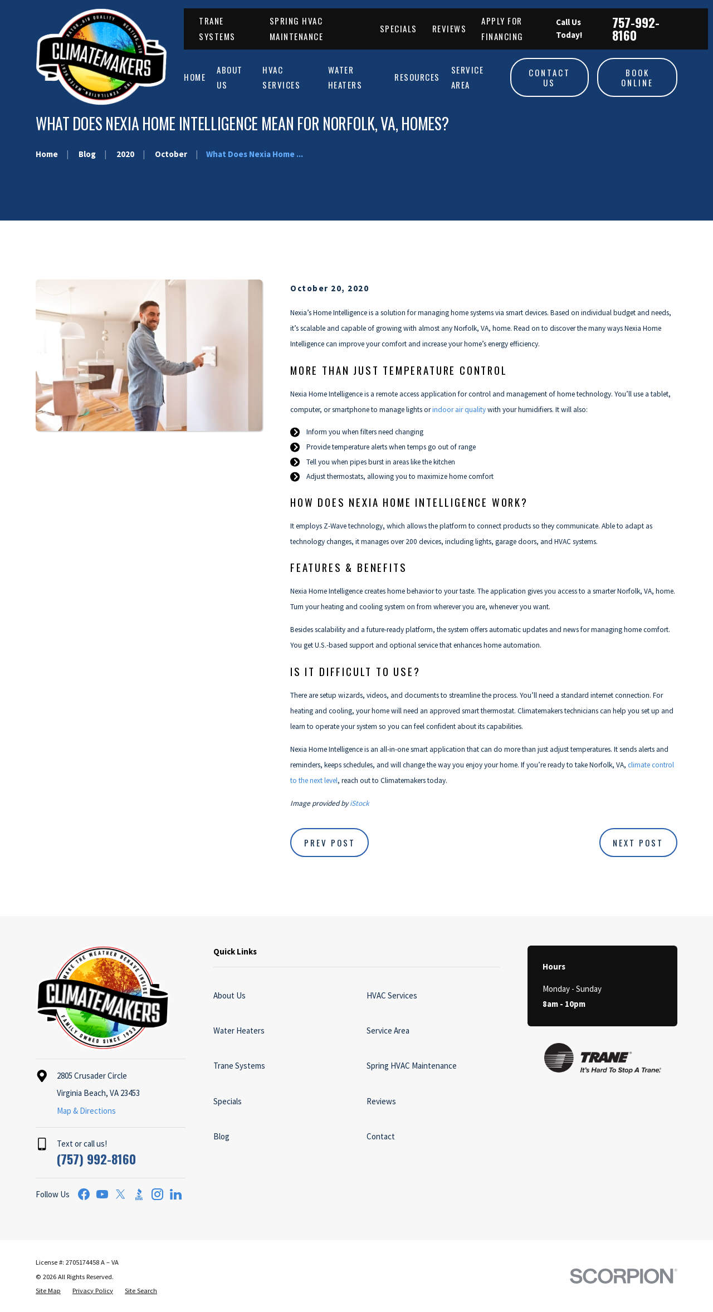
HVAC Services (392, 995)
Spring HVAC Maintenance (412, 1065)
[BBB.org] (139, 1194)
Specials (398, 28)
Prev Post (329, 842)
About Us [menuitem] (230, 77)
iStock (359, 803)
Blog (221, 1136)
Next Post (638, 842)
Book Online (637, 77)
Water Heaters (239, 1030)
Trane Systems (239, 1065)
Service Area (388, 1030)
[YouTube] (102, 1194)
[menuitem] (48, 1291)
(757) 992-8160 (96, 1158)
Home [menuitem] (195, 77)
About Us (229, 995)
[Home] (101, 56)
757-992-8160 (636, 28)
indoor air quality (459, 409)
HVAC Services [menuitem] (281, 77)
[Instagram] (157, 1194)
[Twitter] (120, 1194)
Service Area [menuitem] (467, 77)
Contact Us (549, 77)
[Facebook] (84, 1194)
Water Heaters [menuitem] (345, 77)
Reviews (449, 28)
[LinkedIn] (176, 1194)
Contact (381, 1136)
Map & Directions (86, 1110)
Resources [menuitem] (417, 77)
